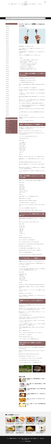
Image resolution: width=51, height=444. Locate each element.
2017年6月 (7, 107)
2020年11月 (7, 28)
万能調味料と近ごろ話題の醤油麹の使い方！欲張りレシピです (35, 379)
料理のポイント (9, 126)
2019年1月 (7, 69)
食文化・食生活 (9, 132)
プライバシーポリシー (25, 5)
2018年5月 (7, 85)
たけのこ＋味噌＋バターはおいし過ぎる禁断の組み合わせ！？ (35, 404)
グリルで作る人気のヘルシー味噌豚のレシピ (26, 66)
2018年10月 (7, 75)
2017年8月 (7, 103)
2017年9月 (7, 101)
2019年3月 (7, 65)
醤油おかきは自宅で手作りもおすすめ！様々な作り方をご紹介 (30, 423)
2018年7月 (7, 81)
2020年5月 (7, 40)
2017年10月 (7, 99)
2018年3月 (7, 89)
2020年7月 (7, 36)
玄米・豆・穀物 (9, 130)
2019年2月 (7, 67)
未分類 (7, 128)
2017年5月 (7, 109)
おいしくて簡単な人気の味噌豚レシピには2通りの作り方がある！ (29, 59)
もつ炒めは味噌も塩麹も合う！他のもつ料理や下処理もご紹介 (35, 389)
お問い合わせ (42, 438)
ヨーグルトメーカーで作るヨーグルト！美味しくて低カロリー (40, 423)
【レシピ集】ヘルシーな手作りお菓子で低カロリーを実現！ (20, 423)
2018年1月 (7, 93)
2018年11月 (7, 73)
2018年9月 (7, 77)
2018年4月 (7, 87)
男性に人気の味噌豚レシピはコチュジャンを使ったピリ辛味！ (28, 62)
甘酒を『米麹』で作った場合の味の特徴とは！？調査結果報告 (35, 384)
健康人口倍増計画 (28, 441)
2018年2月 (7, 91)
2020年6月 (7, 38)
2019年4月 (7, 63)
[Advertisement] (25, 12)
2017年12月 (7, 95)
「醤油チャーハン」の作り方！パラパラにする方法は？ (30, 432)
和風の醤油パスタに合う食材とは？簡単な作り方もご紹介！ (10, 432)
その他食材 (8, 120)
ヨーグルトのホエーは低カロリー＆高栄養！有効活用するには (20, 432)
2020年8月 (7, 34)
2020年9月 (7, 32)
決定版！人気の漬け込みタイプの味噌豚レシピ (26, 61)
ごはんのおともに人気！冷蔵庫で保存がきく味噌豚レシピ (28, 64)
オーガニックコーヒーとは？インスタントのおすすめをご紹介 (10, 423)
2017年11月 (7, 97)
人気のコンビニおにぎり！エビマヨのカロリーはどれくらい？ (35, 399)
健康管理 (8, 124)
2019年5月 (7, 61)
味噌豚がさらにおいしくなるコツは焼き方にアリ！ (27, 67)
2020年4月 (7, 42)
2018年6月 (7, 83)
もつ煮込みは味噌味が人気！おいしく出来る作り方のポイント (35, 394)
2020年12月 (7, 26)
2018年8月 (7, 79)
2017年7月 (7, 105)
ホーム (8, 438)
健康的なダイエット (9, 122)
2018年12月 (7, 71)
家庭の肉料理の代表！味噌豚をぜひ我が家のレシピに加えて (28, 69)
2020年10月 (7, 30)
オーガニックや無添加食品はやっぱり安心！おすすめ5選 (40, 432)
